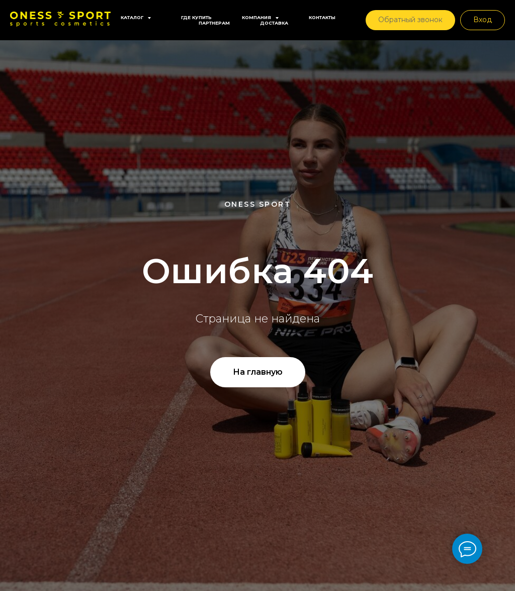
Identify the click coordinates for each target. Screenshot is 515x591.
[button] (410, 20)
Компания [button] (257, 17)
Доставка (274, 23)
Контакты (322, 17)
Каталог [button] (133, 17)
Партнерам (214, 23)
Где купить (196, 17)
